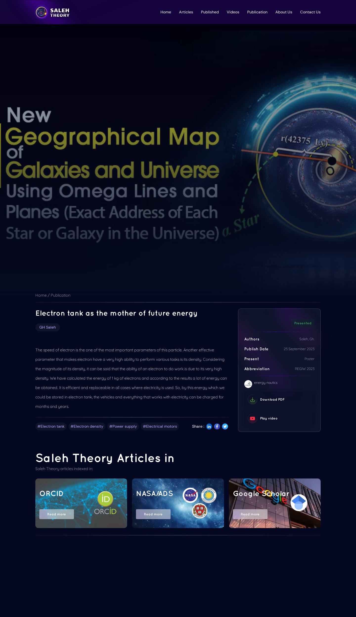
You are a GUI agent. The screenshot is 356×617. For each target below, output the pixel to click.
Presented (303, 323)
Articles (186, 12)
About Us (283, 12)
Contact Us (310, 12)
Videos (233, 12)
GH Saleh (47, 327)
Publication (257, 12)
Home (165, 12)
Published (210, 12)
